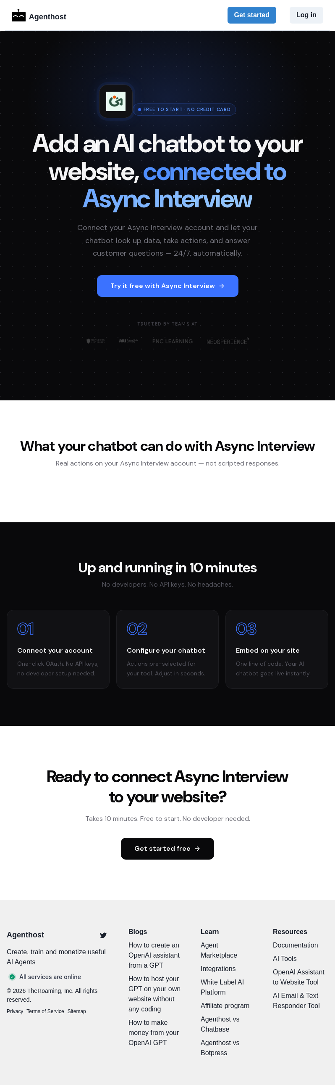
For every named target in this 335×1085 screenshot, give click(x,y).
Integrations (218, 968)
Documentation (295, 945)
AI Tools (285, 958)
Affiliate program (225, 1005)
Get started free (167, 848)
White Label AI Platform (222, 987)
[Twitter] (103, 935)
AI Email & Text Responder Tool (296, 1000)
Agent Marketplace (219, 950)
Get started (252, 15)
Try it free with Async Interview (167, 285)
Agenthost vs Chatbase (220, 1024)
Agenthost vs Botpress (220, 1047)
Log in (306, 15)
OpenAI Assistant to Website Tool (299, 977)
